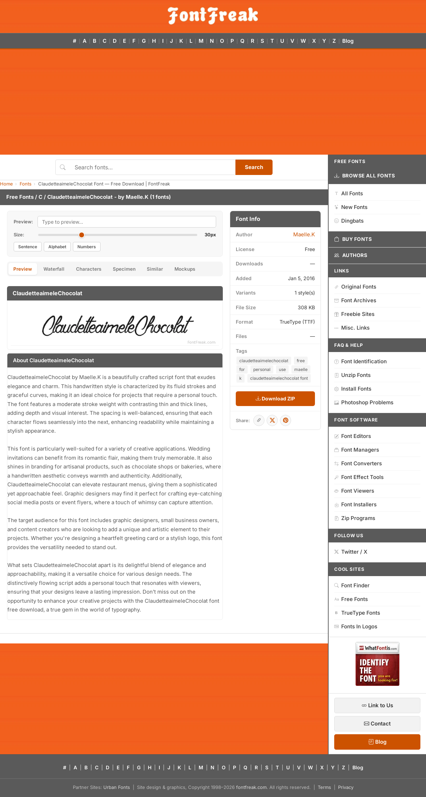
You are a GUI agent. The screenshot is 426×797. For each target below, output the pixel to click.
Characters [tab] (96, 269)
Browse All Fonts (364, 176)
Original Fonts (355, 286)
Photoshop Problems (363, 402)
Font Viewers (354, 490)
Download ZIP (275, 398)
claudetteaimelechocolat (263, 360)
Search (254, 167)
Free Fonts (20, 197)
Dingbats (349, 220)
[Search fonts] (152, 167)
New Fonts (350, 207)
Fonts (26, 184)
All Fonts (348, 193)
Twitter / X (350, 551)
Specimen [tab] (136, 269)
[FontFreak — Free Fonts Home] (213, 16)
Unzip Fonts (352, 375)
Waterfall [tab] (58, 269)
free (301, 360)
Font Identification (360, 361)
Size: (19, 234)
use (282, 369)
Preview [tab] (24, 269)
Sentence (27, 246)
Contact (377, 723)
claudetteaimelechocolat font (279, 378)
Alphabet (57, 246)
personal (261, 369)
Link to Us (377, 705)
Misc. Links (352, 327)
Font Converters (358, 463)
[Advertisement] (213, 102)
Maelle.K (137, 197)
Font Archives (355, 300)
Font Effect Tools (359, 477)
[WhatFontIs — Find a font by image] (377, 683)
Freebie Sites (354, 314)
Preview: (23, 221)
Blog (347, 41)
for (242, 369)
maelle (301, 369)
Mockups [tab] (204, 269)
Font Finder (352, 585)
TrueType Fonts (357, 612)
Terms (324, 787)
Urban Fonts (116, 787)
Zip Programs (354, 518)
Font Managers (356, 449)
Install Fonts (352, 388)
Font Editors (352, 436)
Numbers (86, 246)
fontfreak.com (251, 787)
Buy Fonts (353, 239)
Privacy (345, 787)
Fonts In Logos (355, 626)
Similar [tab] (170, 269)
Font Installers (355, 504)
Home (6, 184)
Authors (350, 255)
